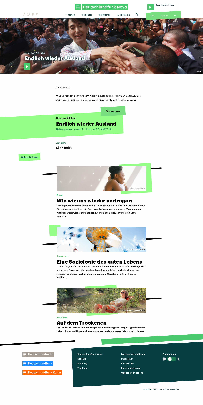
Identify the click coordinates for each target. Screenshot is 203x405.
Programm (104, 14)
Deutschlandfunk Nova (89, 354)
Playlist (164, 15)
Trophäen (82, 368)
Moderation (123, 14)
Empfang (82, 363)
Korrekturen (127, 363)
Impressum (127, 358)
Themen (70, 14)
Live (152, 15)
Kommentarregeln (131, 368)
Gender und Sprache (132, 372)
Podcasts (87, 14)
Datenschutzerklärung (133, 354)
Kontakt (81, 358)
